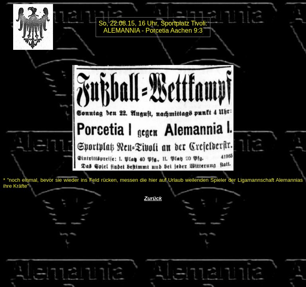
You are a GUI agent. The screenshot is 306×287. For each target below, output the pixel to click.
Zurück (153, 198)
